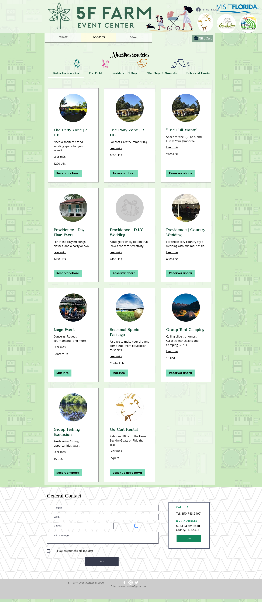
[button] (68, 173)
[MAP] (189, 538)
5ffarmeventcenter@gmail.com (129, 586)
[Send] (102, 561)
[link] (66, 73)
